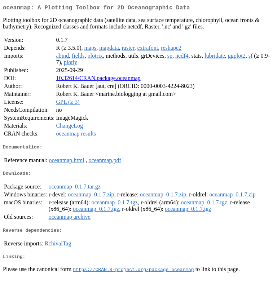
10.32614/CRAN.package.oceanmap (98, 79)
